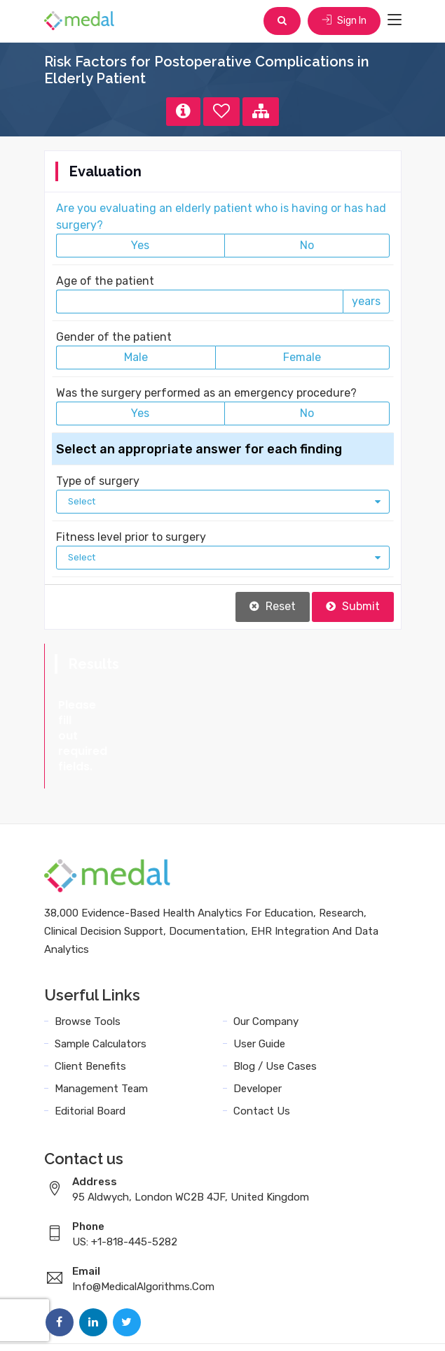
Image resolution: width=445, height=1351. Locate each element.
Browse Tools (88, 960)
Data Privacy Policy (283, 1324)
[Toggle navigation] (395, 20)
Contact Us (261, 1049)
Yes (140, 245)
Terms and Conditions (166, 1324)
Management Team (101, 1027)
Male (136, 357)
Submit (353, 606)
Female (302, 357)
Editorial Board (90, 1049)
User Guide (259, 982)
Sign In (344, 21)
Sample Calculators (100, 982)
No (307, 245)
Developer (257, 1027)
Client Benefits (90, 1004)
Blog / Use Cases (275, 1004)
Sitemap (363, 1324)
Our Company (266, 960)
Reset (272, 606)
